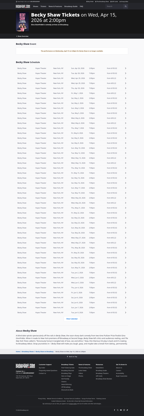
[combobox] (116, 6)
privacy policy (73, 404)
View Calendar (72, 319)
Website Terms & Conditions (55, 398)
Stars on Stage (66, 376)
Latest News (82, 370)
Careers (118, 370)
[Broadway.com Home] (23, 6)
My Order (90, 1)
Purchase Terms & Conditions (72, 398)
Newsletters (100, 368)
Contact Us (20, 371)
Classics (63, 382)
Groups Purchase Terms (88, 398)
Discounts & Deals (67, 390)
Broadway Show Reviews (104, 379)
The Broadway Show (102, 1)
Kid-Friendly (65, 379)
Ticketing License (101, 398)
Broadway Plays (66, 373)
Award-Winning (66, 384)
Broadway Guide (70, 6)
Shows (35, 6)
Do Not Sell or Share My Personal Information (80, 401)
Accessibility (120, 373)
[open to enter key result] (125, 6)
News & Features (55, 6)
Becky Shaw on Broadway (44, 351)
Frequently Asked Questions (48, 370)
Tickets (43, 6)
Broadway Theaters (102, 373)
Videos (80, 373)
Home (18, 351)
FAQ (81, 6)
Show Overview (22, 36)
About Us (119, 368)
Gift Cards (114, 1)
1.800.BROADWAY (28, 1)
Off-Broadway (65, 387)
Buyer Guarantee (121, 376)
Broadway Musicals (67, 370)
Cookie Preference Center (58, 401)
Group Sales (124, 1)
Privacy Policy (42, 398)
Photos (80, 376)
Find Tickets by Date (67, 368)
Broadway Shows (27, 351)
